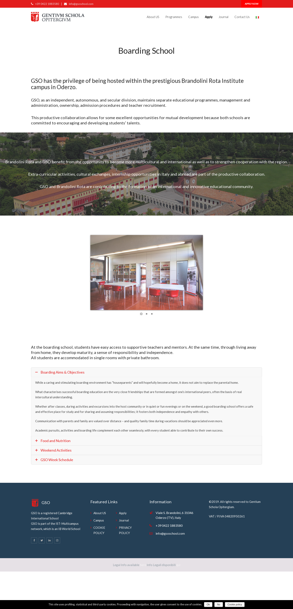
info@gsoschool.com (81, 3)
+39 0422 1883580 (47, 3)
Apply (123, 513)
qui (178, 565)
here (142, 565)
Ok (208, 604)
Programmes (173, 17)
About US (153, 17)
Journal (223, 17)
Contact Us (242, 17)
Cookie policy (235, 604)
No (218, 604)
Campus (193, 17)
